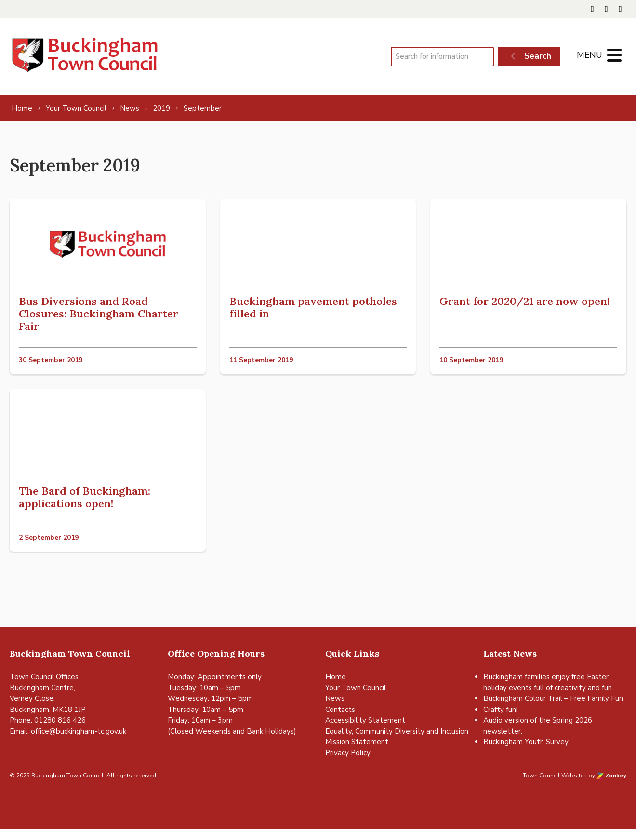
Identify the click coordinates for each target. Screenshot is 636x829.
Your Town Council (355, 688)
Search (530, 56)
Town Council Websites (555, 775)
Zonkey (611, 775)
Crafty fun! (500, 709)
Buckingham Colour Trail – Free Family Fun (553, 698)
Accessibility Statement (365, 720)
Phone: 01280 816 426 (48, 720)
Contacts (340, 709)
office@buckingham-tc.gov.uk (78, 731)
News (334, 698)
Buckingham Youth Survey (526, 742)
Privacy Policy (348, 753)
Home (335, 677)
